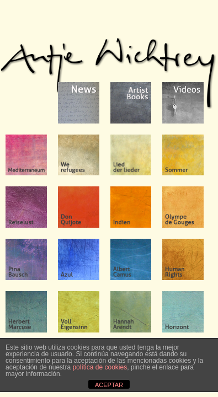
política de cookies (99, 367)
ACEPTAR (109, 385)
